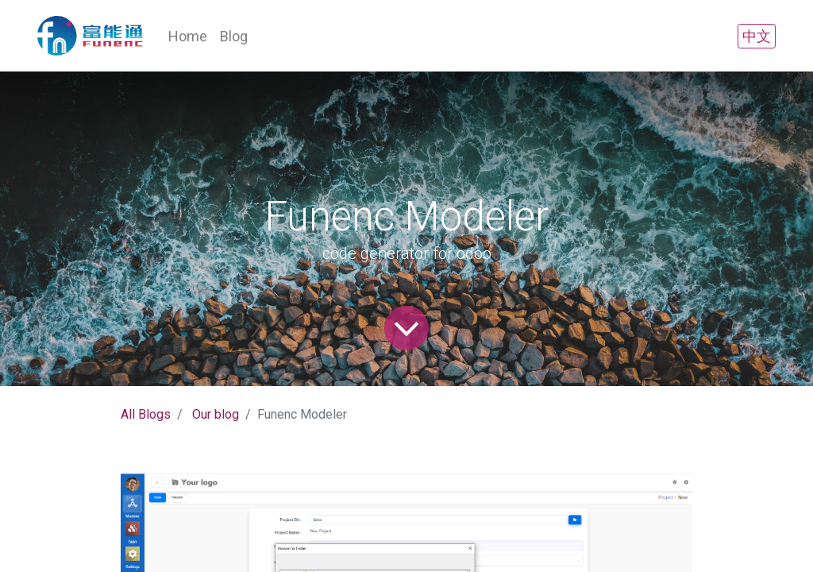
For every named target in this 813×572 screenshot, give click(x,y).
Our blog (215, 414)
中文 (756, 36)
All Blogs (146, 414)
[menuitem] (188, 36)
